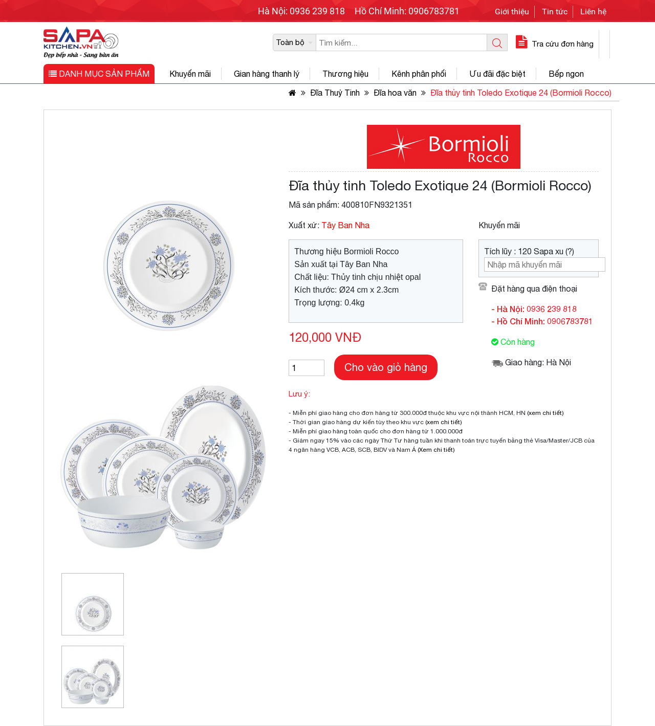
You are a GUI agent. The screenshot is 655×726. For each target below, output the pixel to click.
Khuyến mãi (190, 73)
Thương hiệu (345, 73)
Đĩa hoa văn (395, 92)
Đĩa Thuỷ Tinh (335, 92)
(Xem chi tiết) (436, 449)
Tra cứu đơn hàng (553, 43)
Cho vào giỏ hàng (385, 367)
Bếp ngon (566, 73)
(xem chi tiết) (545, 412)
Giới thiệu (512, 11)
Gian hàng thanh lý (266, 73)
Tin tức (554, 11)
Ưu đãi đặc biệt (497, 73)
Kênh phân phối (418, 73)
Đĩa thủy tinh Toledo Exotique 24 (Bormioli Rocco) (521, 92)
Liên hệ (593, 11)
